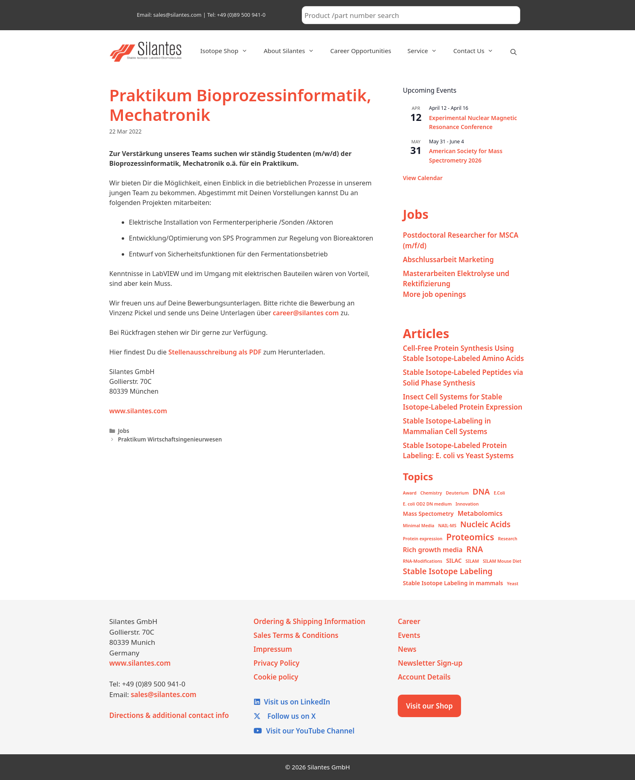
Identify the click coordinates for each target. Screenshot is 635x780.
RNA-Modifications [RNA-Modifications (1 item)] (423, 561)
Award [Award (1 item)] (410, 493)
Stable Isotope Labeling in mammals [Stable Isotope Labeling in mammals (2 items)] (453, 583)
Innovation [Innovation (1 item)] (467, 504)
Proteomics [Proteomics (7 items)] (470, 537)
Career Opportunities (360, 51)
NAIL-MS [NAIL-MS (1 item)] (447, 525)
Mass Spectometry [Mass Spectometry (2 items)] (428, 513)
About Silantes (293, 50)
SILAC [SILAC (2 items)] (453, 560)
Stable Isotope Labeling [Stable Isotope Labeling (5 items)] (448, 571)
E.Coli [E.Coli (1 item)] (499, 493)
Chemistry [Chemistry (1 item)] (431, 493)
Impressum (273, 649)
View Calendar (423, 178)
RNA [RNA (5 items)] (474, 549)
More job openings (434, 294)
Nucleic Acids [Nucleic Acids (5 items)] (485, 524)
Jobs (123, 431)
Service (426, 50)
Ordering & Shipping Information (309, 621)
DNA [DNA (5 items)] (481, 491)
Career (409, 621)
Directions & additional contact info (169, 715)
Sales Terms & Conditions (296, 635)
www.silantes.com (138, 410)
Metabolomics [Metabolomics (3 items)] (479, 513)
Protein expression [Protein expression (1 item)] (423, 539)
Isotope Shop (227, 50)
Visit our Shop (429, 706)
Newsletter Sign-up (430, 663)
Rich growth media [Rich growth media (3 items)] (433, 549)
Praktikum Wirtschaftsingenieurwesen (170, 439)
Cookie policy (276, 677)
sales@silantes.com (163, 694)
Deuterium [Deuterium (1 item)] (457, 493)
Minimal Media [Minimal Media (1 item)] (418, 525)
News (407, 649)
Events (409, 635)
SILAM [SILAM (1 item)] (472, 561)
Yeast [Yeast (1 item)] (512, 583)
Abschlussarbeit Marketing (448, 259)
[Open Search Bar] (513, 52)
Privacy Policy (277, 663)
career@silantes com (306, 312)
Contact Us (477, 50)
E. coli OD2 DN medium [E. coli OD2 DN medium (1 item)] (427, 504)
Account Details (424, 677)
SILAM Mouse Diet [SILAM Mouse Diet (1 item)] (502, 561)
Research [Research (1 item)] (507, 539)
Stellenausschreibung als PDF (214, 352)
